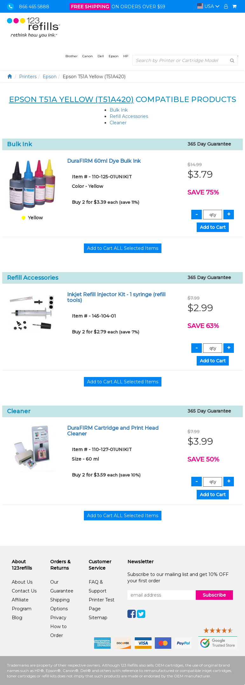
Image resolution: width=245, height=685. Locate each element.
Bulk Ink (119, 110)
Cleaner (118, 123)
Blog (17, 617)
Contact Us (24, 591)
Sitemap (98, 617)
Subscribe (214, 595)
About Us (22, 582)
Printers (28, 76)
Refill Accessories (129, 116)
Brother (71, 56)
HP (125, 56)
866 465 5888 (34, 7)
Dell (101, 56)
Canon (87, 56)
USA (208, 6)
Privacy (58, 617)
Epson (114, 56)
